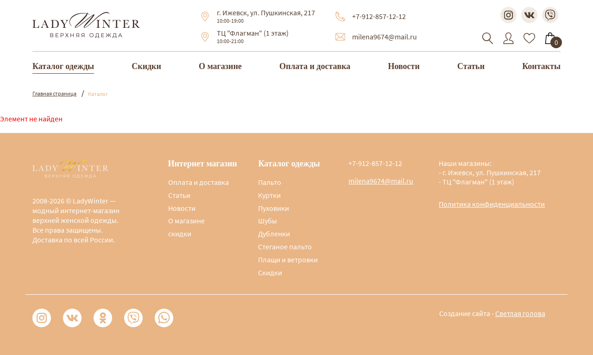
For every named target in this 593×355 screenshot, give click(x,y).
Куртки (269, 195)
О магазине (220, 66)
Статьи (471, 66)
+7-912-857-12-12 (379, 16)
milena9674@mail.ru (384, 36)
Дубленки (274, 233)
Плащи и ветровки (288, 259)
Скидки (146, 66)
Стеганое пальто (285, 246)
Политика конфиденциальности (492, 204)
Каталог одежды (63, 66)
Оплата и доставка (314, 66)
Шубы (267, 220)
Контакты (541, 66)
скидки (179, 233)
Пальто (269, 182)
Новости (403, 66)
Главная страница (54, 93)
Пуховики (273, 208)
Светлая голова (520, 313)
